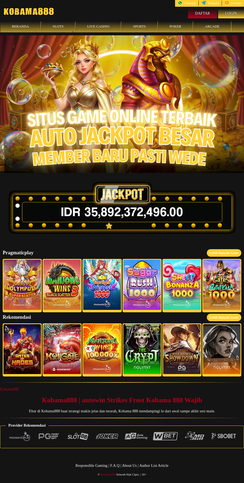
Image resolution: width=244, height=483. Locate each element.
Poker (175, 26)
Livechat (233, 3)
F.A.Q (114, 466)
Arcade (212, 26)
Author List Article (153, 466)
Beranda (20, 26)
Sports (139, 26)
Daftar (202, 13)
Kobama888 (9, 389)
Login (231, 13)
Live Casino (98, 26)
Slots (58, 26)
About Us (130, 466)
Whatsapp (187, 3)
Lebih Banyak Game (224, 253)
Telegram (210, 3)
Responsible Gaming (91, 466)
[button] (22, 285)
